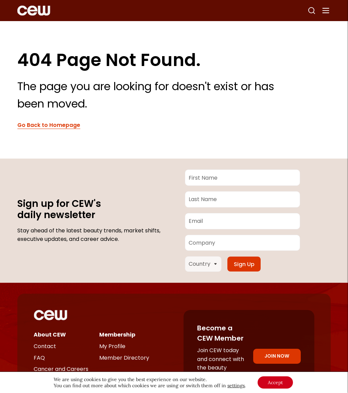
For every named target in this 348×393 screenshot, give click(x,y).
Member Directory (124, 358)
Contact (45, 346)
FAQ (39, 358)
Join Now (276, 356)
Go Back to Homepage (48, 125)
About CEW (50, 335)
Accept (275, 382)
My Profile (112, 346)
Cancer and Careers (61, 369)
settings (236, 385)
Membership (117, 335)
